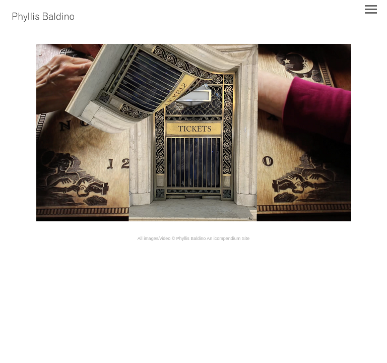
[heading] (43, 18)
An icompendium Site (228, 238)
